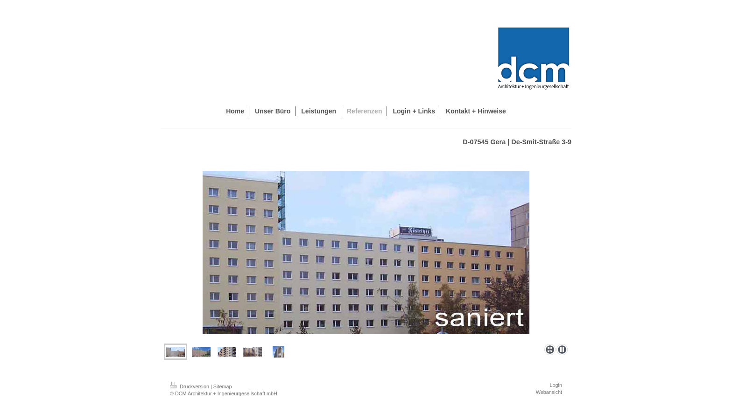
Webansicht (549, 392)
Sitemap (222, 386)
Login (556, 385)
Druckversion (190, 386)
